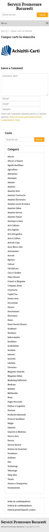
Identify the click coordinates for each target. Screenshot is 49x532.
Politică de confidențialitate (20, 505)
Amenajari (12, 178)
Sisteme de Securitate (17, 449)
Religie (10, 423)
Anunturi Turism (15, 216)
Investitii (11, 358)
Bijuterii (11, 259)
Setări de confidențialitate (19, 501)
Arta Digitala (13, 229)
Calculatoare (13, 268)
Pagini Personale (15, 401)
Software (12, 457)
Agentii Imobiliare (15, 165)
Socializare (12, 453)
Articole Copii (14, 242)
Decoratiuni (13, 302)
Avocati (11, 255)
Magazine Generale (16, 371)
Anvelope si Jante (15, 221)
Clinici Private (14, 277)
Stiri (9, 462)
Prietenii (11, 410)
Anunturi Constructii (16, 195)
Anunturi (11, 186)
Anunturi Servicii (15, 212)
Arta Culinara (13, 225)
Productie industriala (17, 414)
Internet (11, 354)
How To (4, 31)
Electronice (13, 315)
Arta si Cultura (14, 238)
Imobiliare (12, 341)
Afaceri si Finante (15, 161)
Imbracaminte (14, 337)
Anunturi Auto (14, 191)
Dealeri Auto (13, 298)
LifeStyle (11, 363)
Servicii (11, 440)
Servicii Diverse (14, 444)
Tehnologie (12, 470)
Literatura (12, 367)
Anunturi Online (14, 208)
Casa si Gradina (14, 272)
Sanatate (11, 427)
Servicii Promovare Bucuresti (25, 6)
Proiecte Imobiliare (16, 419)
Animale (11, 182)
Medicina (12, 384)
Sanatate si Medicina (17, 431)
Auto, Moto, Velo (15, 247)
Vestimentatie (14, 487)
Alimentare (12, 173)
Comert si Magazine (16, 281)
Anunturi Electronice (17, 199)
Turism (11, 479)
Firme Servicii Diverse (17, 324)
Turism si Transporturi (17, 483)
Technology (13, 466)
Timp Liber (12, 474)
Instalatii (11, 350)
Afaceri (11, 156)
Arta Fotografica (15, 234)
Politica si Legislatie (16, 406)
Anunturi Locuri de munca (19, 204)
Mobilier (11, 388)
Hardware (12, 333)
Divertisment (13, 311)
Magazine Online (15, 376)
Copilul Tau (12, 294)
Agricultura (12, 169)
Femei (10, 320)
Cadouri (11, 264)
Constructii (12, 290)
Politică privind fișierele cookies (22, 509)
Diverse (11, 307)
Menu (4, 23)
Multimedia (13, 393)
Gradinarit (12, 328)
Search (42, 14)
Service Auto (13, 436)
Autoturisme (13, 251)
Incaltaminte (13, 345)
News (10, 397)
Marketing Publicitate (17, 380)
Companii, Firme (15, 285)
